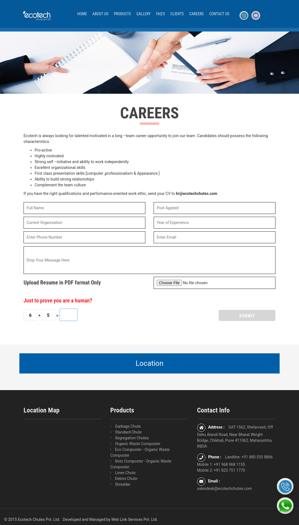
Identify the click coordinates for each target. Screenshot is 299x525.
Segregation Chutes (132, 438)
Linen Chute (125, 473)
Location (150, 363)
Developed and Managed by (86, 519)
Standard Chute (128, 432)
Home (82, 14)
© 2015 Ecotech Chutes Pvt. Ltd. (32, 519)
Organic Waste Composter (137, 444)
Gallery (143, 14)
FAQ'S (160, 14)
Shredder (122, 484)
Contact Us (219, 14)
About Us (100, 14)
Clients (177, 14)
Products (122, 14)
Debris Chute (126, 478)
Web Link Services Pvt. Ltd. (134, 519)
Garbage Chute (128, 426)
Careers (196, 14)
